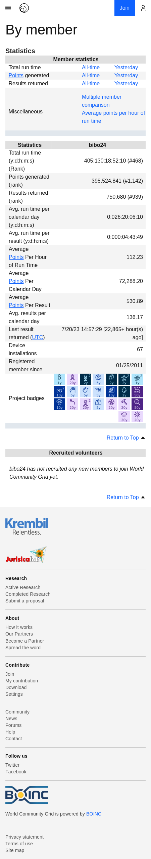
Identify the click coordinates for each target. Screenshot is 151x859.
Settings (14, 694)
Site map (14, 850)
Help (10, 732)
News (11, 718)
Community (17, 711)
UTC (37, 337)
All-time (91, 67)
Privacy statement (24, 837)
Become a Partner (24, 641)
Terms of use (19, 843)
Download (16, 687)
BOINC (93, 814)
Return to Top (126, 438)
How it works (19, 627)
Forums (13, 725)
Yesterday (126, 67)
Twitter (12, 765)
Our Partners (19, 634)
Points (16, 75)
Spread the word (23, 647)
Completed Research (27, 594)
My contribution (21, 680)
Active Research (22, 587)
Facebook (16, 771)
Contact (13, 738)
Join (9, 674)
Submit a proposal (24, 600)
